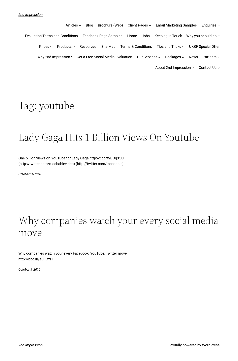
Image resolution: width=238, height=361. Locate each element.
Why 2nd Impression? (54, 57)
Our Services (147, 57)
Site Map (108, 46)
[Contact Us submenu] (218, 68)
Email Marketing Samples (176, 25)
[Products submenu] (74, 47)
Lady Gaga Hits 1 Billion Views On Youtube (109, 137)
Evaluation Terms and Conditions (51, 36)
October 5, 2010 (29, 269)
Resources (87, 46)
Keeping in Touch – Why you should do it (187, 36)
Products (64, 46)
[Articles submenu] (80, 25)
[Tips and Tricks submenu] (183, 47)
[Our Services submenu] (159, 57)
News (193, 57)
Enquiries (209, 25)
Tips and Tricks (169, 46)
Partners (209, 57)
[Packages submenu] (183, 57)
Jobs (146, 36)
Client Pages (138, 25)
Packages (173, 57)
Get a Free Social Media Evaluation (104, 57)
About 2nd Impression (173, 67)
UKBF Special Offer (204, 46)
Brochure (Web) (110, 25)
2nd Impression (31, 14)
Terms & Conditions (136, 46)
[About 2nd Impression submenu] (193, 68)
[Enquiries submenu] (218, 25)
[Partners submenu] (218, 57)
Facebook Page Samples (102, 36)
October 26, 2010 (30, 174)
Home (132, 36)
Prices (44, 46)
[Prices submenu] (51, 47)
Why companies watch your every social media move (118, 226)
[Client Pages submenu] (150, 25)
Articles (72, 25)
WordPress (210, 345)
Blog (89, 25)
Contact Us (207, 67)
